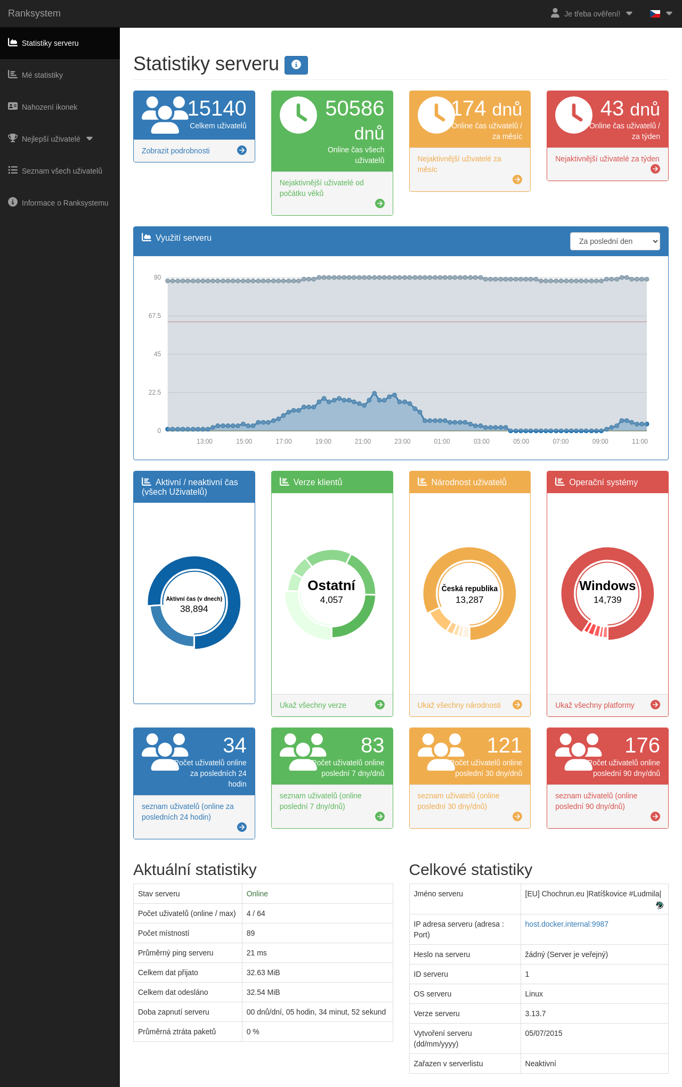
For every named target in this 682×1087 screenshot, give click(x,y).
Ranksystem (34, 13)
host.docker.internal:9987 (566, 924)
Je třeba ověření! (592, 13)
